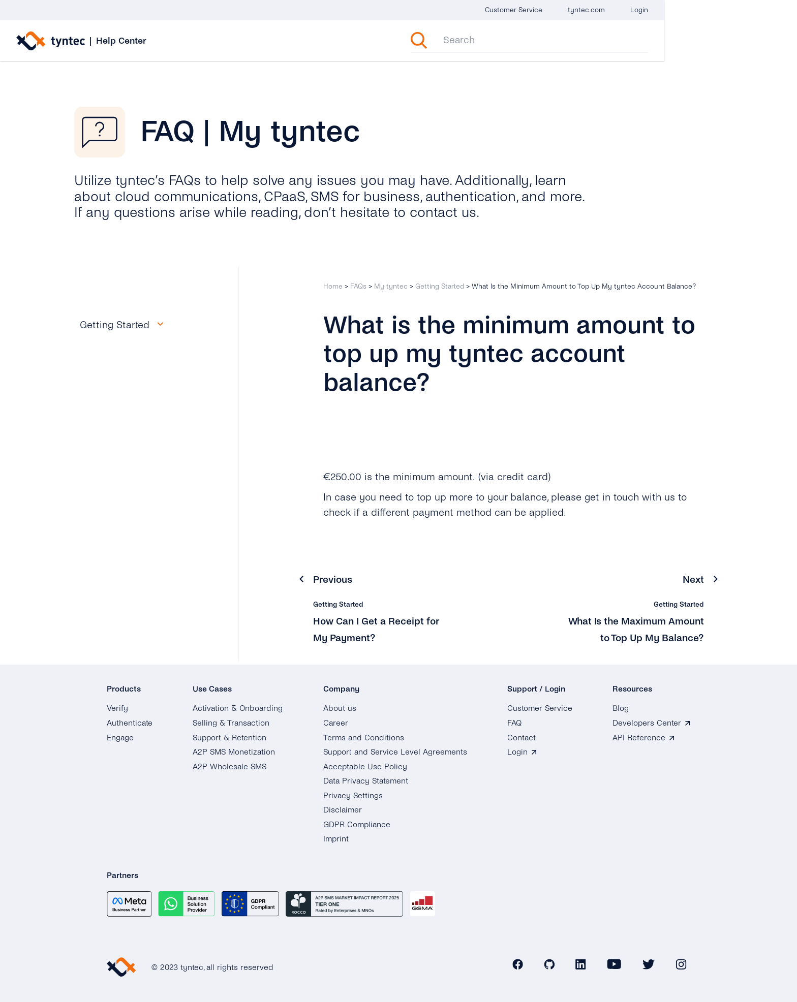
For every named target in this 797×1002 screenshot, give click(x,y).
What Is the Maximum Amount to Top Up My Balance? (653, 637)
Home (333, 286)
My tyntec (391, 286)
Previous (333, 579)
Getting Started (439, 286)
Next (693, 579)
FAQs (358, 286)
